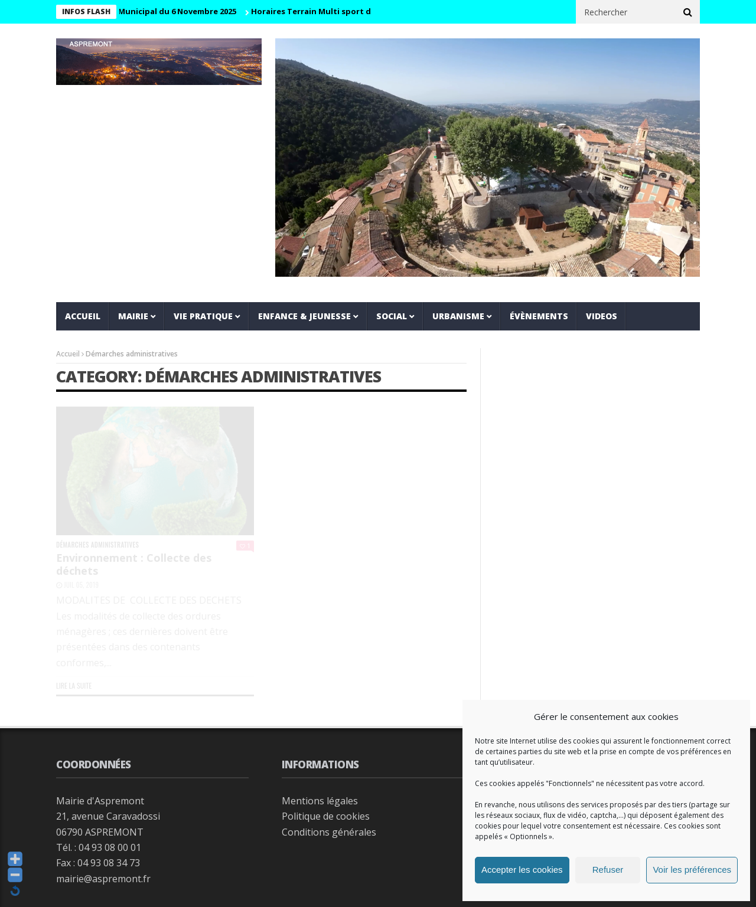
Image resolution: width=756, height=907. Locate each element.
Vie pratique (203, 316)
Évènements (539, 316)
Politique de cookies (326, 816)
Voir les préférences (692, 870)
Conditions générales (329, 832)
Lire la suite (74, 685)
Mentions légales (320, 800)
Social (391, 316)
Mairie (133, 316)
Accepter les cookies (522, 870)
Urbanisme (458, 316)
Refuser (608, 870)
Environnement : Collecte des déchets (133, 564)
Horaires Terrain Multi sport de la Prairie (335, 11)
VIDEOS (601, 316)
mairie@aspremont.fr (103, 878)
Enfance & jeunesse (304, 316)
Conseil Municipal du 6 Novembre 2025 (166, 11)
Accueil (82, 316)
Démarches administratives (97, 545)
